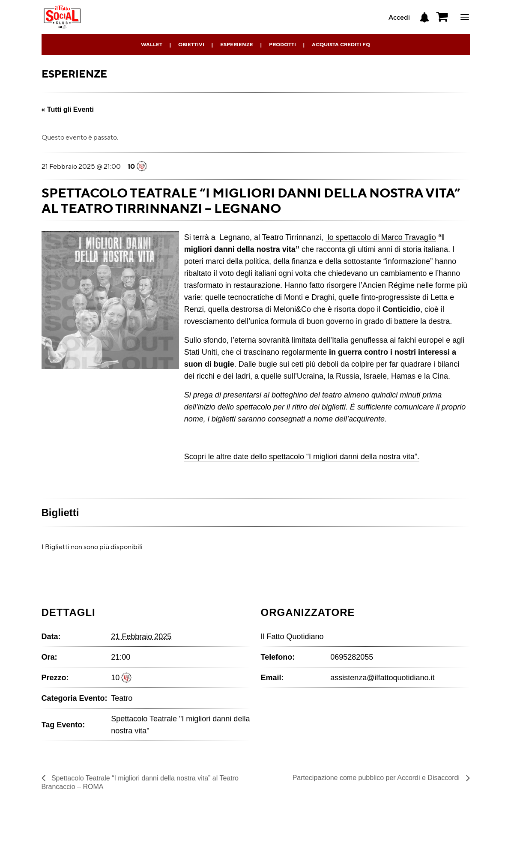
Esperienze (236, 44)
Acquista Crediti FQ (341, 44)
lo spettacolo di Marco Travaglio (381, 237)
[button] (442, 17)
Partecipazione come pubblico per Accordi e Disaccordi (377, 777)
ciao (465, 17)
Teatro (121, 698)
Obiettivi (191, 44)
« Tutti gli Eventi (68, 109)
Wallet (151, 44)
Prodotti (282, 44)
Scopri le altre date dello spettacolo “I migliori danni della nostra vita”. (301, 456)
